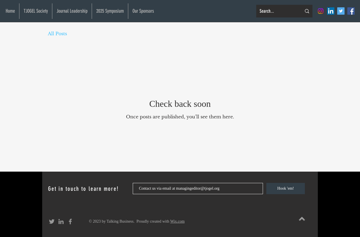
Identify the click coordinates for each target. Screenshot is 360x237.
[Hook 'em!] (285, 188)
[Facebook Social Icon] (351, 11)
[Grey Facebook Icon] (70, 221)
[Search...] (276, 11)
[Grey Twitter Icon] (51, 221)
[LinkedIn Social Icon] (330, 11)
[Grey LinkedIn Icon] (61, 221)
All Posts (57, 33)
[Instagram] (320, 11)
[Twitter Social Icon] (341, 11)
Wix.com (177, 221)
